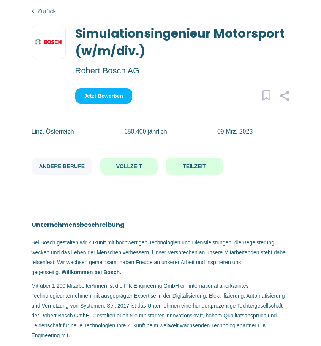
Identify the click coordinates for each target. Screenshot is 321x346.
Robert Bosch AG (107, 70)
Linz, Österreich (53, 131)
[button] (285, 97)
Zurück (47, 11)
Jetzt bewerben (103, 96)
